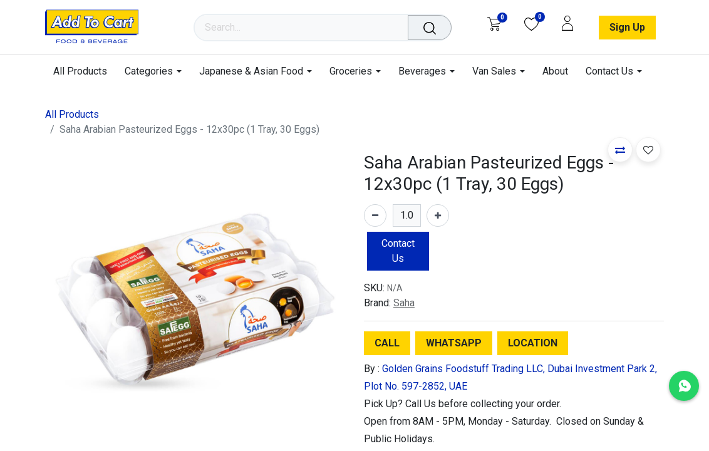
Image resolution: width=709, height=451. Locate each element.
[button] (620, 149)
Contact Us (398, 250)
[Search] (432, 27)
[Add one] (438, 215)
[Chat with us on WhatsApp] (684, 386)
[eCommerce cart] (494, 24)
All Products (72, 114)
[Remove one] (375, 215)
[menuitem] (84, 71)
